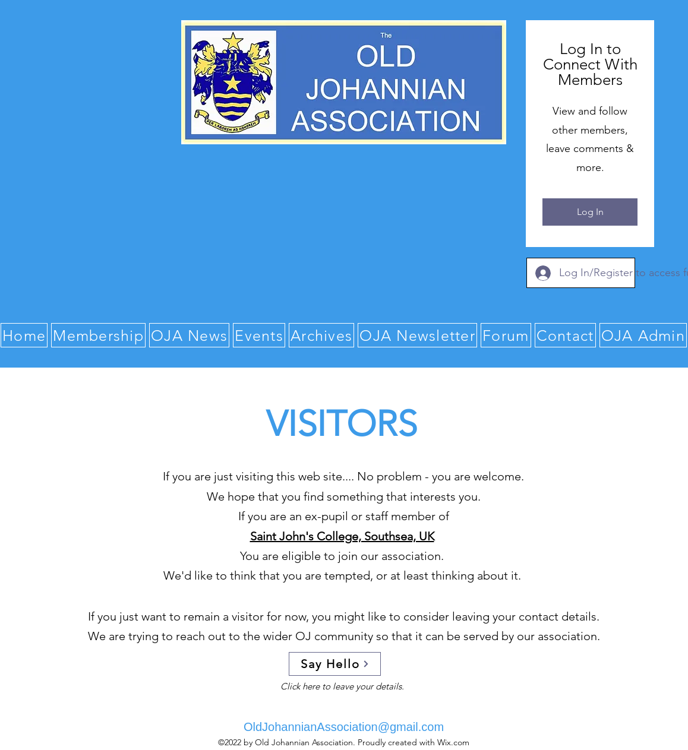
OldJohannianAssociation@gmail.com (344, 726)
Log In (590, 211)
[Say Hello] (335, 664)
